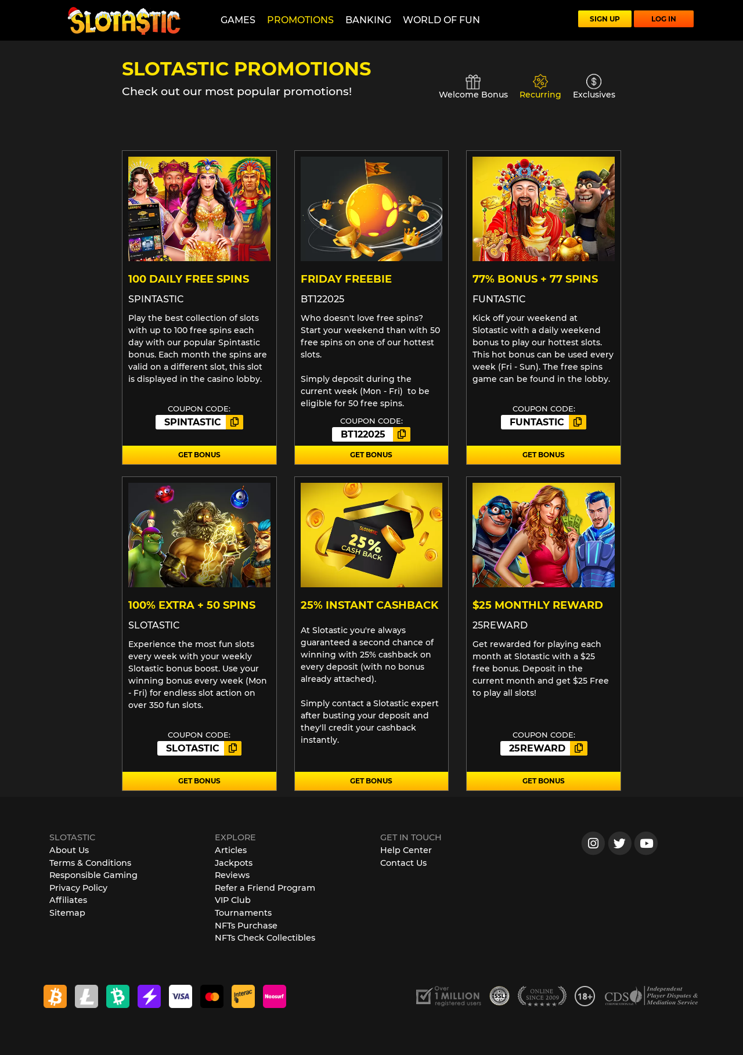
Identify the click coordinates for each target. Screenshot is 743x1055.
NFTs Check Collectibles (265, 938)
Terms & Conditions (90, 863)
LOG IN (663, 19)
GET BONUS (199, 454)
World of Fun (441, 20)
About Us (69, 850)
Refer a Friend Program (265, 888)
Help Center (406, 850)
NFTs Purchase (246, 925)
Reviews (232, 875)
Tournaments (243, 913)
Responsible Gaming (93, 875)
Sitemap (67, 913)
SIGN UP (605, 19)
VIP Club (233, 900)
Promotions (300, 20)
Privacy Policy (78, 888)
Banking (368, 20)
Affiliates (68, 900)
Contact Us (403, 863)
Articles (231, 850)
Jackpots (234, 863)
